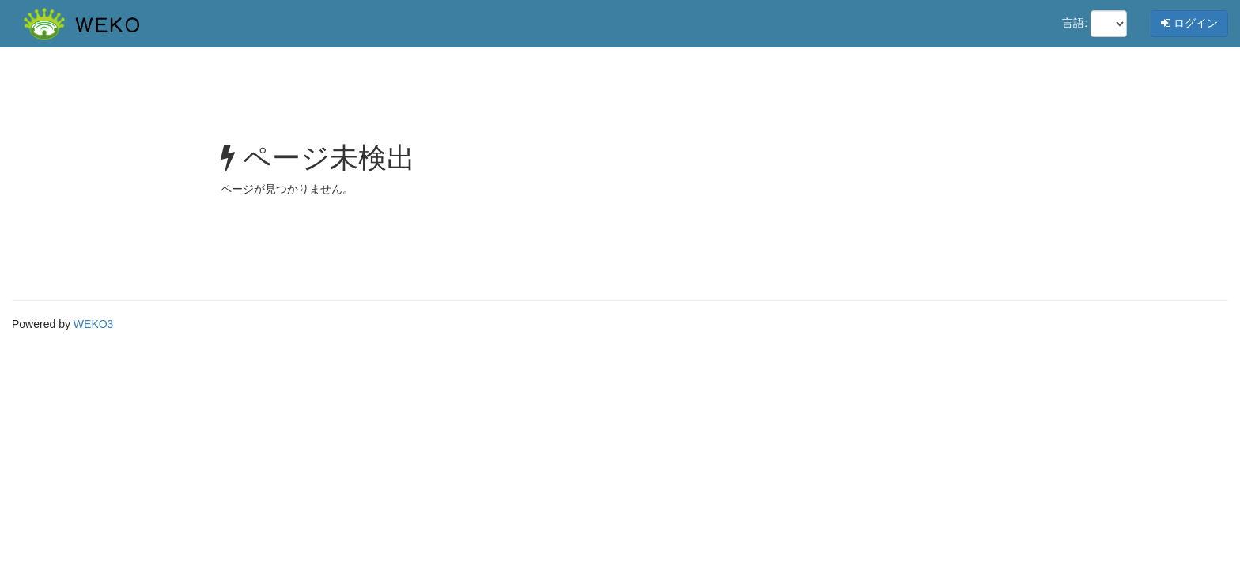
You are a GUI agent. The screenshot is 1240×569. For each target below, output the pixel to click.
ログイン (1189, 23)
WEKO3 (94, 324)
